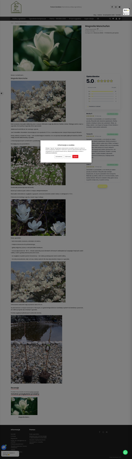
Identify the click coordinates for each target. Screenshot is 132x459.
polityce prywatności (51, 153)
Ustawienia (59, 156)
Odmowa (68, 156)
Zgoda (75, 156)
